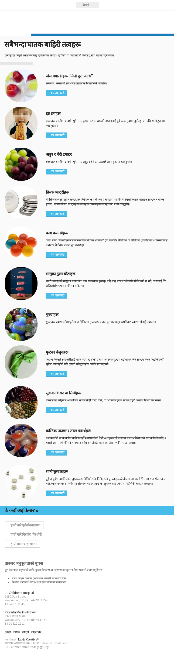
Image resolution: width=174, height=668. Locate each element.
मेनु (167, 17)
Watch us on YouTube (25, 657)
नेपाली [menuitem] (85, 5)
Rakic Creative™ (28, 639)
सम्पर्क (139, 17)
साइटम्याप (36, 632)
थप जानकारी (57, 93)
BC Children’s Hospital (19, 593)
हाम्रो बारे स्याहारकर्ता (23, 544)
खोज (153, 17)
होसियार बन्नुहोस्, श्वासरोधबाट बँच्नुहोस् (15, 22)
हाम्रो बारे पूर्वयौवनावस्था (25, 525)
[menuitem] (87, 5)
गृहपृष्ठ (8, 632)
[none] (87, 5)
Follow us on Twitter (16, 657)
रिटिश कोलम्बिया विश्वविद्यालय (20, 612)
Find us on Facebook (8, 657)
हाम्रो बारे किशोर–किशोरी (26, 534)
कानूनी (25, 632)
